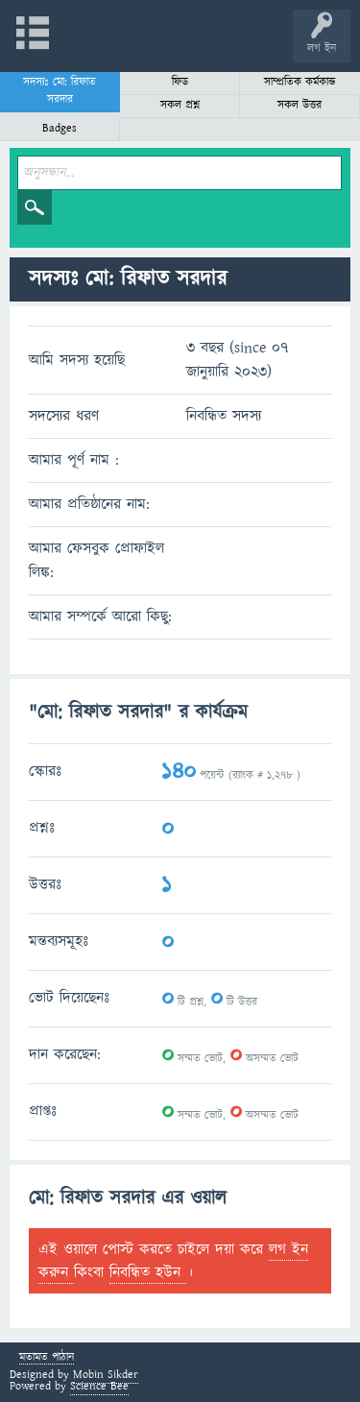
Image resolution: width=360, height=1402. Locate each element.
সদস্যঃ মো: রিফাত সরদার (59, 91)
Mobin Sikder (105, 1374)
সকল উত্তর (299, 105)
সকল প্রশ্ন (180, 105)
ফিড (180, 82)
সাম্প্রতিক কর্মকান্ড (300, 82)
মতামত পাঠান (46, 1358)
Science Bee (99, 1386)
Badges (59, 128)
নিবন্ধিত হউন (147, 1272)
